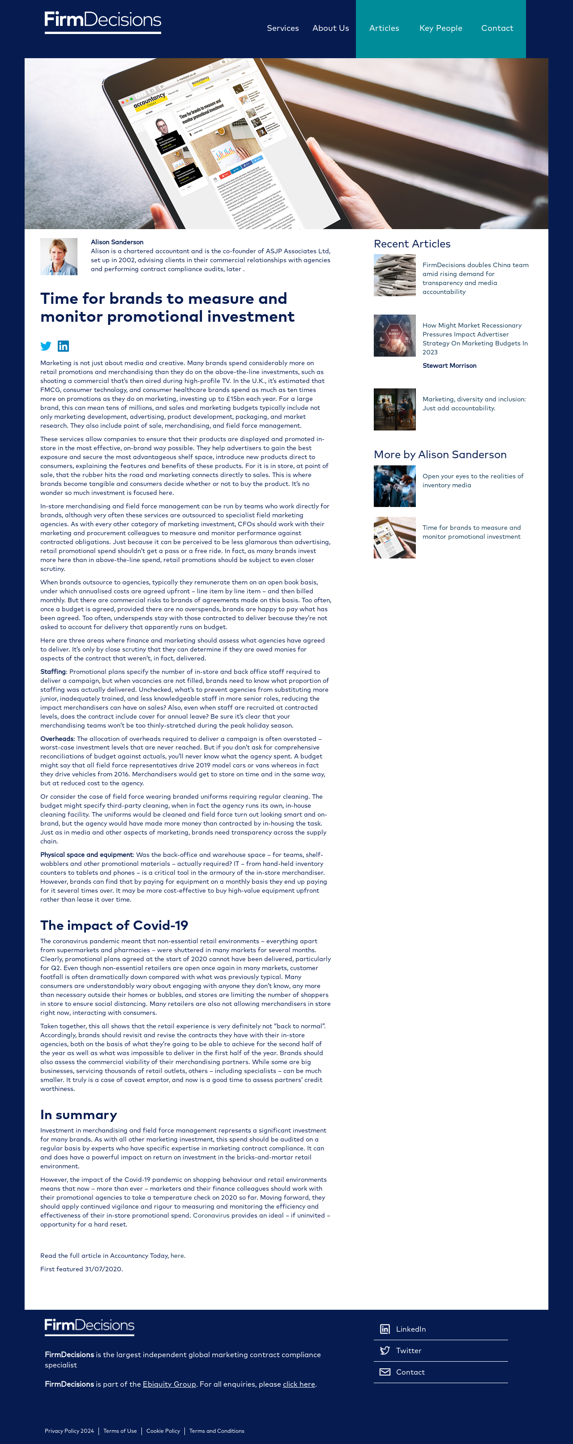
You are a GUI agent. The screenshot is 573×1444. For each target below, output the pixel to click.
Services (283, 28)
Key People (440, 28)
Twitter (400, 1350)
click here (299, 1384)
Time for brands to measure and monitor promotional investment (472, 532)
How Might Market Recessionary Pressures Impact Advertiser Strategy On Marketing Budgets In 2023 (475, 339)
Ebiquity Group (169, 1384)
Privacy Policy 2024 (69, 1431)
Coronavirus (211, 1215)
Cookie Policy (163, 1431)
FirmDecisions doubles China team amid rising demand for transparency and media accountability (476, 278)
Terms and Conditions (216, 1431)
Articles (384, 28)
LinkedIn (402, 1329)
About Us (330, 28)
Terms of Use (120, 1431)
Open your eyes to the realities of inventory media (473, 481)
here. (178, 1256)
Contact (497, 28)
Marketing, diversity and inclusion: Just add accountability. (474, 404)
